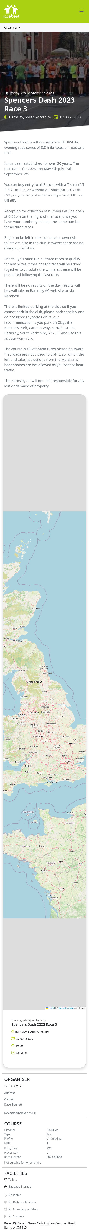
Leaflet (50, 1008)
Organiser (11, 28)
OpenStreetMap (66, 1008)
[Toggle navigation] (81, 11)
